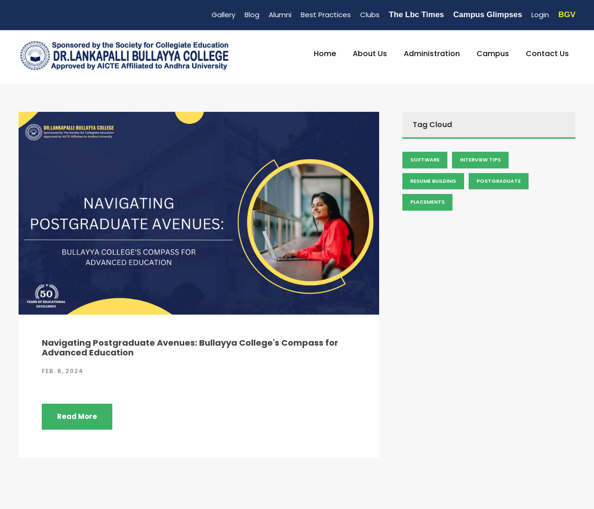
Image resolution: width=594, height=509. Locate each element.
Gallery (223, 14)
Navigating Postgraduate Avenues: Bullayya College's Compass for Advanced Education (190, 348)
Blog (252, 14)
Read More (77, 416)
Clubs (370, 14)
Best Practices (326, 14)
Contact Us (547, 53)
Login (540, 14)
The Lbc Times (416, 14)
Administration (432, 53)
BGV (566, 14)
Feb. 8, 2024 (63, 371)
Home (325, 53)
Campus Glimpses (487, 14)
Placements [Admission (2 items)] (427, 202)
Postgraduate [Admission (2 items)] (499, 181)
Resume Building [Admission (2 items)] (433, 181)
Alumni (280, 14)
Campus (493, 53)
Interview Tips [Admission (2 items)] (480, 159)
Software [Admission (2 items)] (424, 159)
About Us (370, 53)
